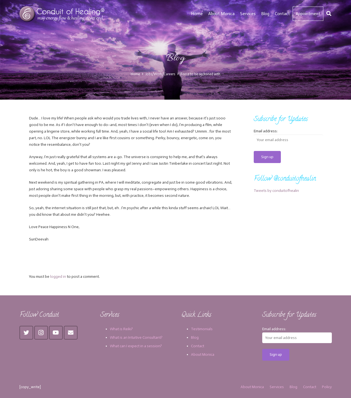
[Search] (328, 13)
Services (277, 387)
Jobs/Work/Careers (160, 74)
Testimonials (202, 329)
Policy (327, 387)
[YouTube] (56, 333)
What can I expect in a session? (136, 346)
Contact (197, 346)
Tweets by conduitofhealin (276, 190)
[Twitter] (26, 333)
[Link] (62, 13)
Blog (195, 337)
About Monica (202, 354)
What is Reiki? (121, 329)
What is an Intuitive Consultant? (136, 337)
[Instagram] (41, 333)
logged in (58, 276)
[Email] (71, 333)
